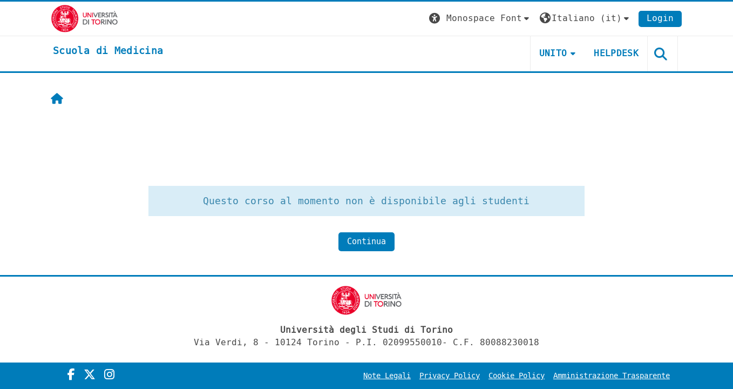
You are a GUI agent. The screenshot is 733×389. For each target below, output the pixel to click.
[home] (108, 51)
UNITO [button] (553, 53)
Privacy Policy (449, 375)
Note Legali (387, 375)
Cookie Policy (516, 375)
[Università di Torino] (84, 18)
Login (660, 18)
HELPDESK (616, 53)
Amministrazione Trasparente (611, 375)
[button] (480, 18)
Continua (366, 241)
